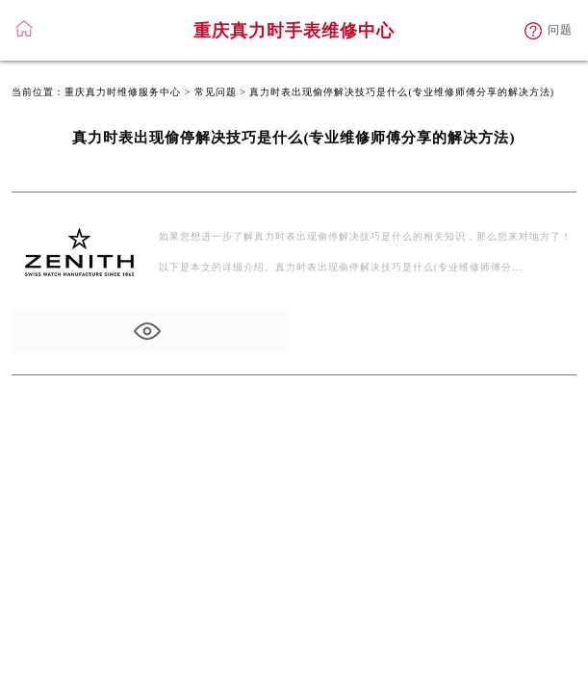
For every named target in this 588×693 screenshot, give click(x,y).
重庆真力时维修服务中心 (122, 92)
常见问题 (215, 92)
